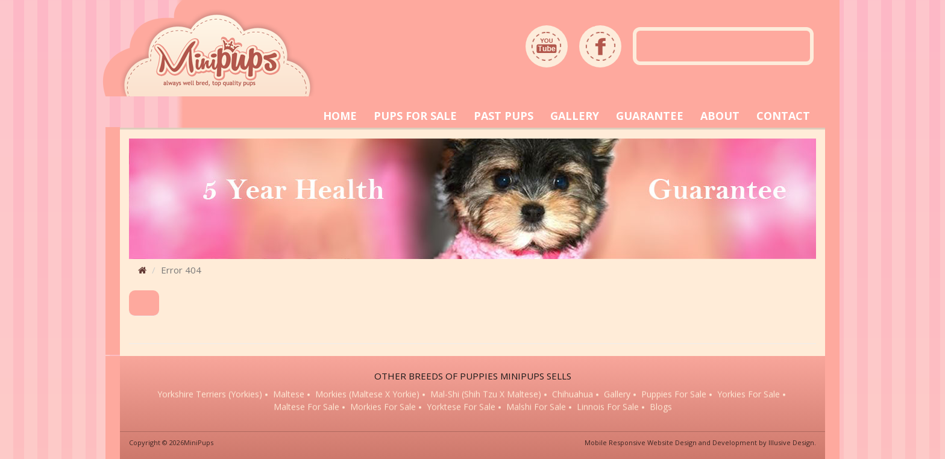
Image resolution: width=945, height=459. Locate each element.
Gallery (617, 394)
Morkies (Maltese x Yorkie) (367, 394)
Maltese (288, 394)
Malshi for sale (536, 407)
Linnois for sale (608, 407)
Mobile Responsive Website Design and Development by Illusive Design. (700, 442)
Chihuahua (572, 394)
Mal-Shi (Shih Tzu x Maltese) (485, 394)
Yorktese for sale (461, 407)
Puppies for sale (673, 394)
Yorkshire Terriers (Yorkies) (209, 394)
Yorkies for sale (748, 394)
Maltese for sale (306, 407)
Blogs (661, 407)
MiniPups (198, 442)
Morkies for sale (383, 407)
